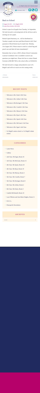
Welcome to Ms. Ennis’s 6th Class (16, 95)
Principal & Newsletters (13, 205)
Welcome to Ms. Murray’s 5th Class (17, 111)
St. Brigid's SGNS (18, 24)
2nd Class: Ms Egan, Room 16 (15, 157)
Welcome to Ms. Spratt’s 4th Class (16, 119)
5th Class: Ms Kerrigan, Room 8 (16, 181)
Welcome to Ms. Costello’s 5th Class (17, 107)
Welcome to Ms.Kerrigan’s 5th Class (17, 103)
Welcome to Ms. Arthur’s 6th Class (17, 99)
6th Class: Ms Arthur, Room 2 (15, 185)
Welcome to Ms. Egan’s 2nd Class (16, 127)
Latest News (10, 149)
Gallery (9, 153)
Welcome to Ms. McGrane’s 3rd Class (18, 123)
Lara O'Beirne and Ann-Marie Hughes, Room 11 (21, 197)
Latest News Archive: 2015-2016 (12, 26)
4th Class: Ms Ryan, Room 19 (15, 169)
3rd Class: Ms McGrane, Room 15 (16, 161)
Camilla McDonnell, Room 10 (15, 193)
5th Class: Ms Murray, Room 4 (15, 173)
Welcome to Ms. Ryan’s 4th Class (16, 115)
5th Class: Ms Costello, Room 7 (16, 177)
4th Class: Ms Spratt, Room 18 (15, 165)
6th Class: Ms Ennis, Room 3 (15, 189)
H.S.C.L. (9, 201)
